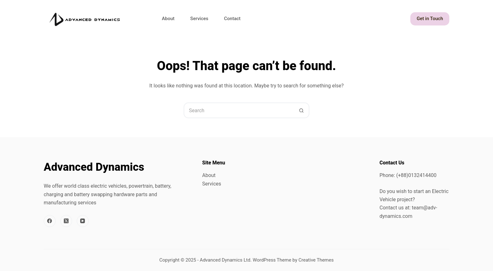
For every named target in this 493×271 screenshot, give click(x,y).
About (168, 18)
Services (199, 18)
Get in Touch (430, 18)
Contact (232, 18)
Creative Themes (316, 260)
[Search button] (301, 110)
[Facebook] (50, 221)
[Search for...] (239, 110)
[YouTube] (83, 221)
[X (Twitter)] (66, 221)
